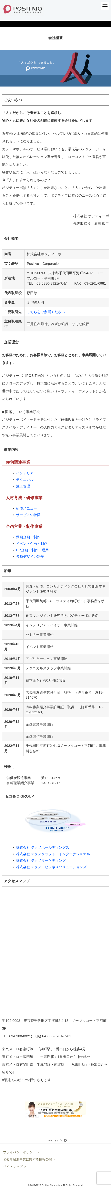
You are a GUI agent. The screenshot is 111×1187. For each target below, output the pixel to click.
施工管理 (23, 486)
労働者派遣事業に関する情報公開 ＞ (29, 1159)
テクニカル (24, 480)
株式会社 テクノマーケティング (41, 861)
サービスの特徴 (28, 515)
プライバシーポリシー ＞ (21, 1152)
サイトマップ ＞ (15, 1166)
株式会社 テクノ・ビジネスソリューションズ (51, 867)
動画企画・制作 (28, 537)
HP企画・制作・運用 (32, 550)
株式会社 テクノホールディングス (42, 847)
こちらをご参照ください (46, 312)
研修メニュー (26, 508)
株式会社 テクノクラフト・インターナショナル (53, 854)
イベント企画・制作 (31, 544)
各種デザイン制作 (30, 557)
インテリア (24, 473)
